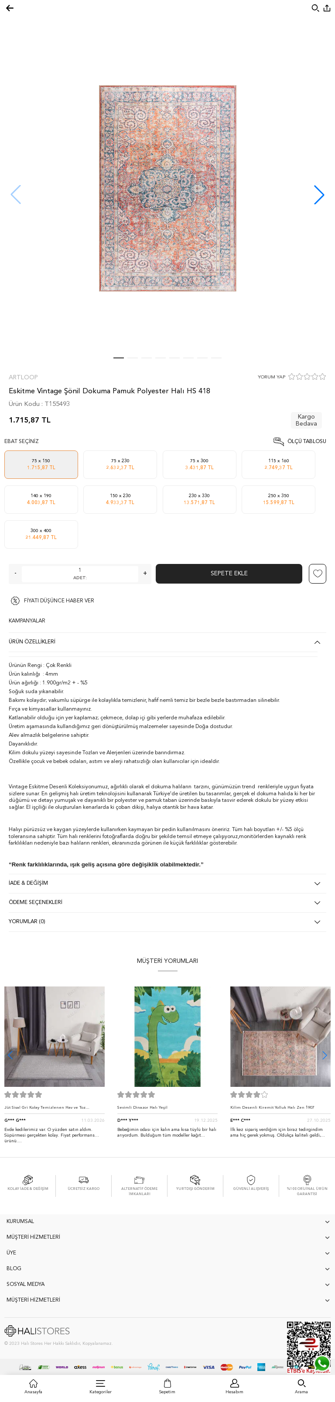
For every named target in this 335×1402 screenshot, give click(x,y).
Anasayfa (33, 1392)
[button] (319, 194)
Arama (301, 1392)
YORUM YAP (271, 377)
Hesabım (234, 1392)
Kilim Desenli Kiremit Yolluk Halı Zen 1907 (272, 1108)
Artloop (23, 378)
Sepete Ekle (229, 573)
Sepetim (167, 1392)
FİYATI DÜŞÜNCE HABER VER (59, 601)
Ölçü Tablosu (306, 441)
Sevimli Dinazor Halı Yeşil (142, 1108)
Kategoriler (100, 1392)
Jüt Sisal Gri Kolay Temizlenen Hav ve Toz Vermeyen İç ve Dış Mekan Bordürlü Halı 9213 (49, 1110)
